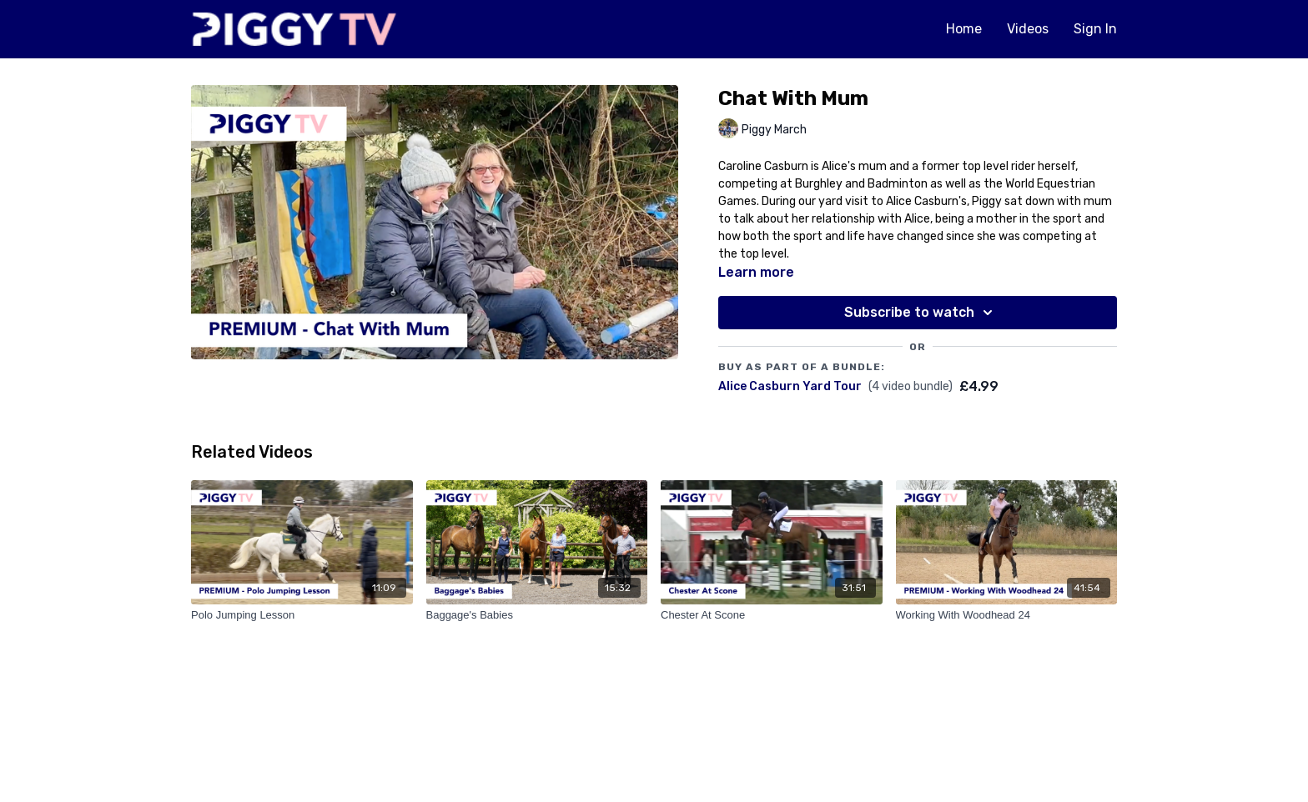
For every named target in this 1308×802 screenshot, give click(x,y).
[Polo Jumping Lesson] (302, 615)
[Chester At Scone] (772, 615)
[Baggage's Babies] (537, 615)
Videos (1028, 29)
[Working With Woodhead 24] (1007, 615)
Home (964, 29)
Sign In (1095, 29)
